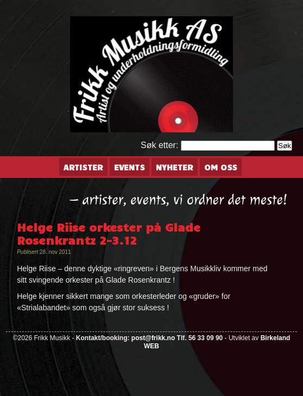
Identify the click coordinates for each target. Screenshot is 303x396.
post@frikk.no (153, 338)
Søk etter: (159, 145)
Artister (83, 167)
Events (129, 167)
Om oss (220, 167)
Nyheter (174, 167)
